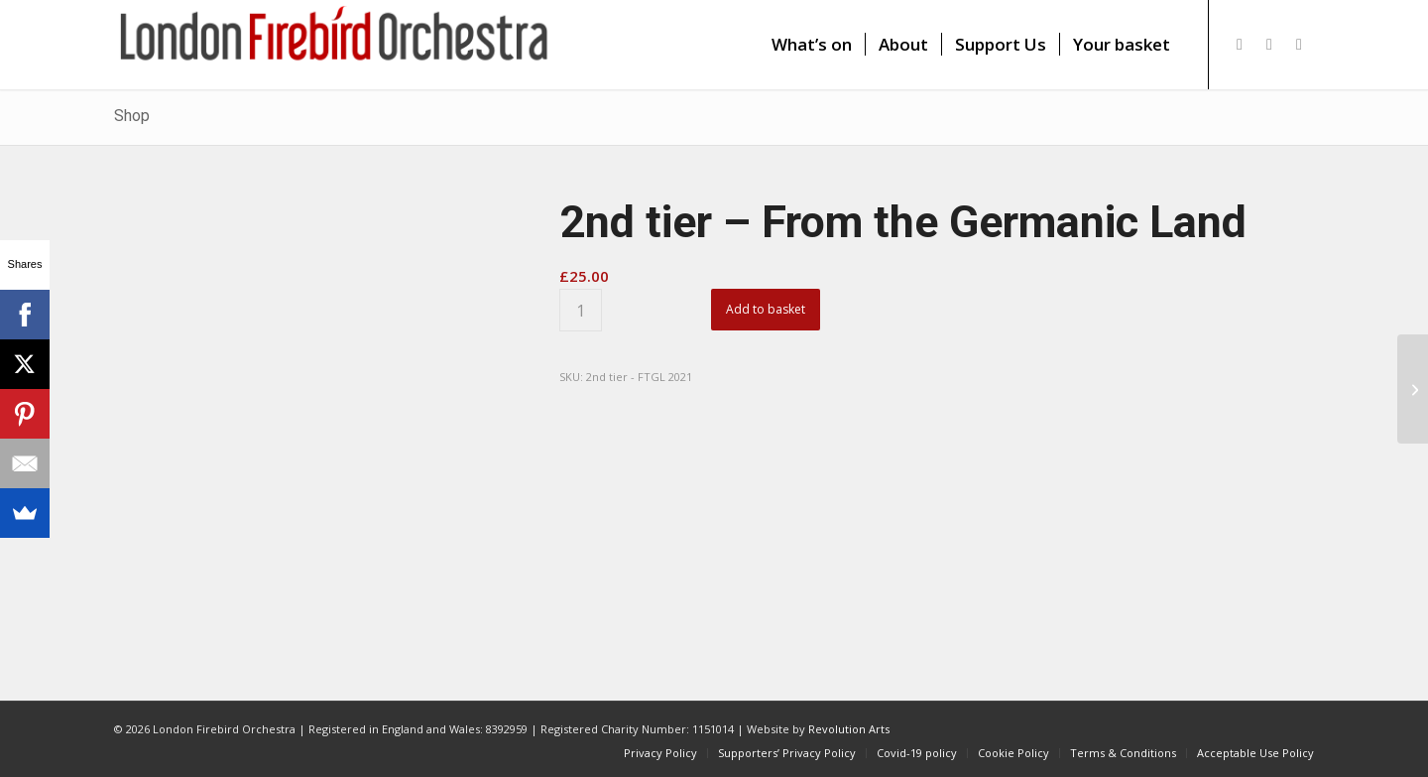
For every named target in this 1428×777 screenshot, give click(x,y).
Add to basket (765, 309)
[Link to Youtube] (1299, 44)
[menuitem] (812, 44)
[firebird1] (334, 44)
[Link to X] (1239, 44)
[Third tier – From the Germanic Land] (1412, 389)
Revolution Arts (849, 728)
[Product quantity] (580, 310)
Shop (132, 115)
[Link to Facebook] (1269, 44)
